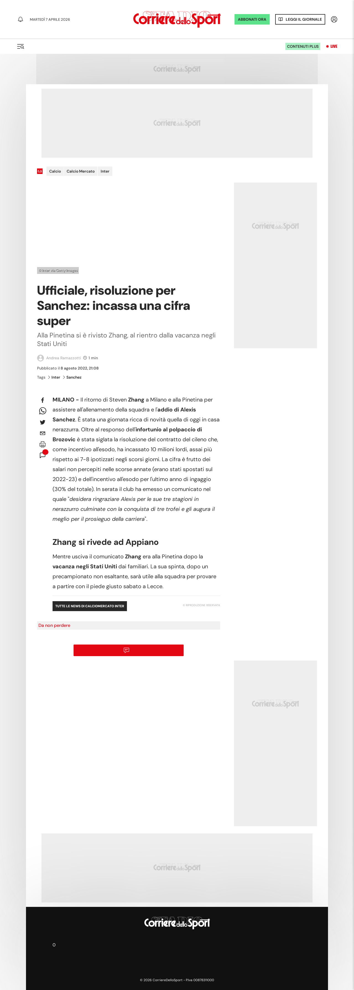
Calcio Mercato (81, 171)
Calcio (55, 171)
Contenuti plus (303, 46)
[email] (42, 433)
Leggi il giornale (304, 19)
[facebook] (42, 400)
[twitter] (42, 422)
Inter (105, 171)
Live (333, 46)
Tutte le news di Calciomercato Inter (89, 606)
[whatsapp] (42, 411)
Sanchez (72, 377)
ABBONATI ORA (252, 19)
